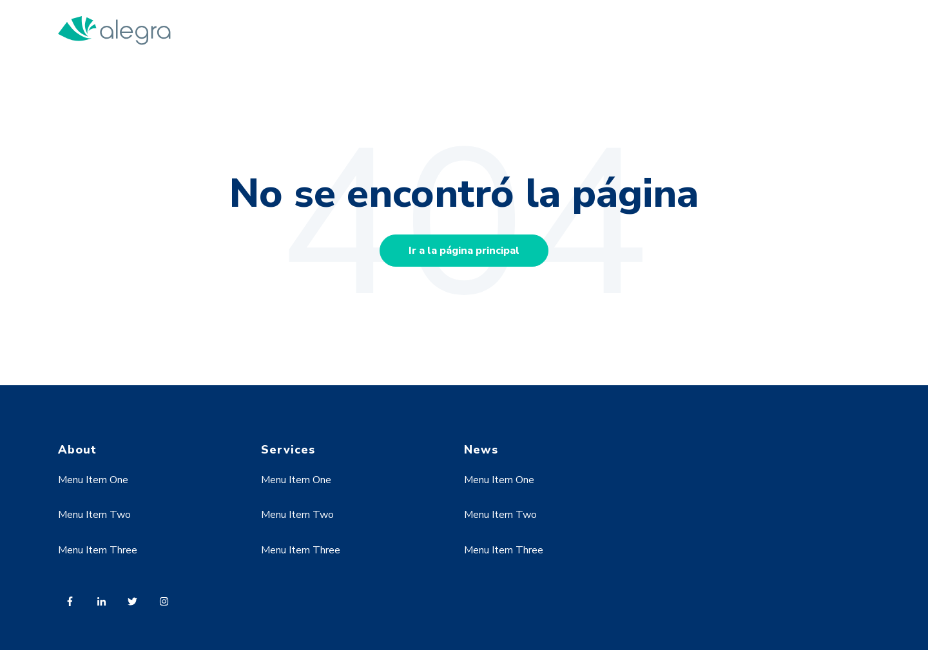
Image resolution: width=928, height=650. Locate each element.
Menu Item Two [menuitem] (94, 515)
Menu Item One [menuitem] (93, 480)
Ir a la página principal (464, 251)
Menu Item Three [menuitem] (97, 550)
